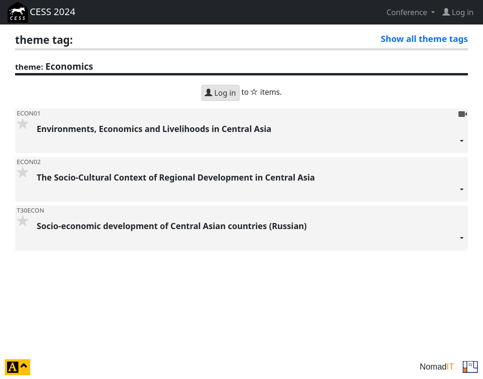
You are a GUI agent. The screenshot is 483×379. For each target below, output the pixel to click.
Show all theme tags (424, 38)
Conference (407, 12)
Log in (220, 93)
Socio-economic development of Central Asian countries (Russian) (250, 235)
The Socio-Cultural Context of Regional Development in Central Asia (250, 187)
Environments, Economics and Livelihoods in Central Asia (250, 138)
